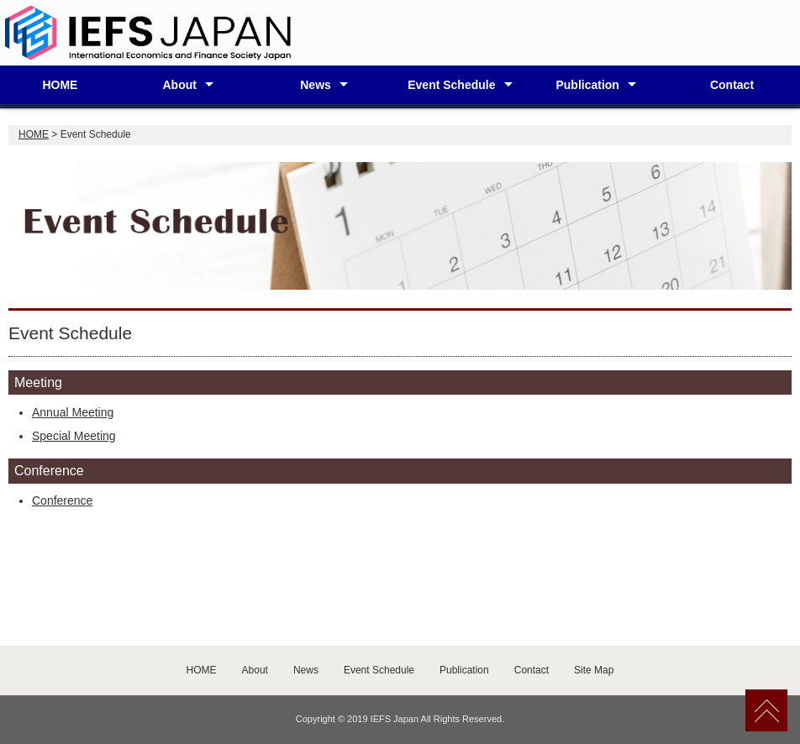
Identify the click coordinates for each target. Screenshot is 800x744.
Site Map (593, 670)
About (179, 85)
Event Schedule (451, 85)
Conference (62, 500)
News (315, 85)
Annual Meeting (72, 412)
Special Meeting (74, 436)
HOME (59, 85)
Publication (586, 85)
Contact (732, 85)
